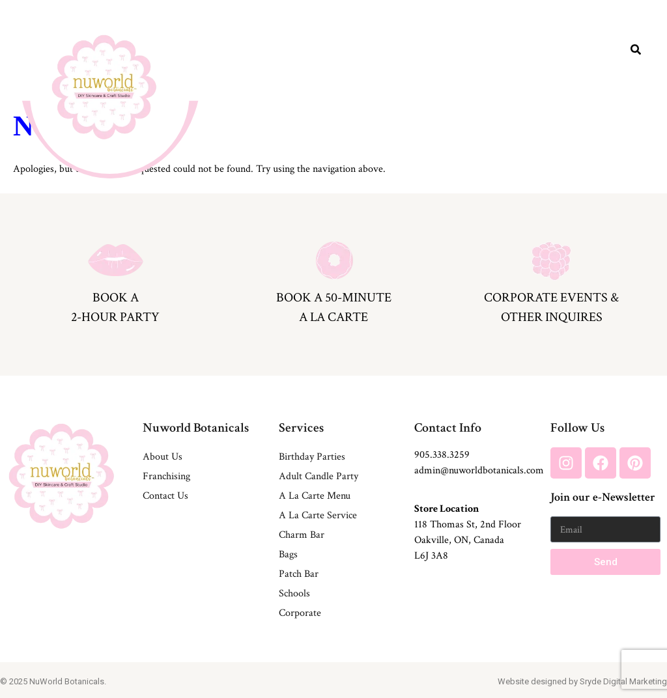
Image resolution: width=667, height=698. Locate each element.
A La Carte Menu (314, 496)
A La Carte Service (318, 515)
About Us (162, 457)
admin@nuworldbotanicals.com (479, 470)
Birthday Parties (312, 457)
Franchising (166, 476)
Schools (294, 593)
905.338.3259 (442, 455)
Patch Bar (299, 574)
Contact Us (165, 496)
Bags (288, 554)
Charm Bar (301, 535)
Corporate (300, 613)
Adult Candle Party (318, 476)
